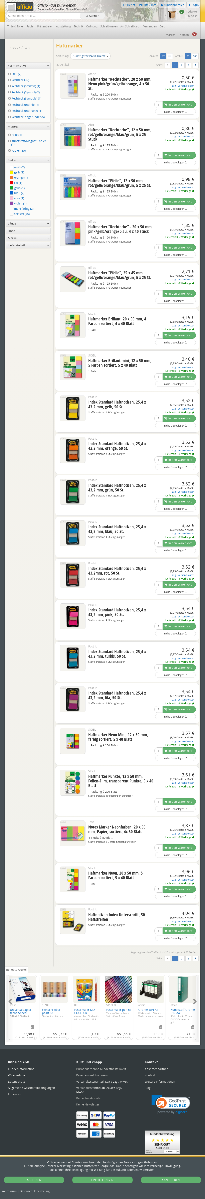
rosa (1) (17, 198)
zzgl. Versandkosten (183, 85)
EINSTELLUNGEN (102, 1180)
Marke (28, 238)
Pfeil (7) (15, 74)
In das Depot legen (175, 111)
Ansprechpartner (156, 1069)
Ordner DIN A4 (150, 1013)
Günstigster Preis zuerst (90, 56)
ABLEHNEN (34, 1180)
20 (188, 56)
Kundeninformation (21, 1069)
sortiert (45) (20, 214)
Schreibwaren (109, 26)
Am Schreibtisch (130, 26)
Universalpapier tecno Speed (20, 1013)
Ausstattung (63, 26)
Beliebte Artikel (16, 969)
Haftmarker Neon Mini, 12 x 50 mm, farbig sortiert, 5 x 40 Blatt (118, 737)
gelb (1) (17, 172)
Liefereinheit (28, 245)
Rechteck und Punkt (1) (26, 111)
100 (195, 56)
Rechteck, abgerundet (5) (27, 117)
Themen (183, 35)
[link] (171, 1104)
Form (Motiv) (28, 65)
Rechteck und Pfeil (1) (25, 105)
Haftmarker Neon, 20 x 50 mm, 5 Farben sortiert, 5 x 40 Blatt (115, 875)
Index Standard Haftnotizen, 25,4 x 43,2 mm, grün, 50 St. (117, 487)
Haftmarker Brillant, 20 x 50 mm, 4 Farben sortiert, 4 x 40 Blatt (117, 321)
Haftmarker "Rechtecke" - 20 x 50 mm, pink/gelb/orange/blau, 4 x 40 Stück (120, 229)
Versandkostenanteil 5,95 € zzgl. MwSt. (102, 1081)
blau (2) (17, 193)
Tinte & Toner (15, 26)
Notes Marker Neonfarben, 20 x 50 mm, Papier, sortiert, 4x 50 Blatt (117, 829)
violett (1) (18, 203)
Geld (162, 26)
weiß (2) (17, 167)
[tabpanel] (102, 1005)
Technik (78, 26)
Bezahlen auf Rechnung (92, 1075)
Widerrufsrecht (18, 1075)
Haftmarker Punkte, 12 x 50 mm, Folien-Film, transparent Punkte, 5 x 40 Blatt (120, 780)
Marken (171, 35)
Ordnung (91, 26)
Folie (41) (16, 135)
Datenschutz (35, 1191)
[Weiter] (196, 65)
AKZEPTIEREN (171, 1180)
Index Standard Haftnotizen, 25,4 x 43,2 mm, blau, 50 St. (117, 529)
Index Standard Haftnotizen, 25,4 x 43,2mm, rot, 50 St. (117, 571)
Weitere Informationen (160, 1081)
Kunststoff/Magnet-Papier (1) (28, 142)
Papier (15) (18, 150)
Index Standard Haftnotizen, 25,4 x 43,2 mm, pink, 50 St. (117, 612)
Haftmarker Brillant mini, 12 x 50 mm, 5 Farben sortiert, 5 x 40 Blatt (120, 363)
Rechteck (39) (19, 80)
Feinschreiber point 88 (52, 1013)
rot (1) (16, 183)
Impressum (9, 1191)
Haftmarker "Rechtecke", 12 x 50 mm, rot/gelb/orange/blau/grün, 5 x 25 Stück (120, 134)
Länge (28, 223)
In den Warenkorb (178, 104)
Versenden (150, 26)
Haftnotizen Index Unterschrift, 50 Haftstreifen (116, 917)
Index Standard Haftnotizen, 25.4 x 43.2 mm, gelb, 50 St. (117, 404)
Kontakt (150, 1075)
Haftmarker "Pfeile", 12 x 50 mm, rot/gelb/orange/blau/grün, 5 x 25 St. (119, 183)
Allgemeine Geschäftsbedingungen (31, 1088)
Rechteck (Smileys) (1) (25, 86)
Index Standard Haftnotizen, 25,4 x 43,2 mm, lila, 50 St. (117, 695)
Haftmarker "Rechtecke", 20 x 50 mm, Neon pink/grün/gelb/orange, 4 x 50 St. (120, 83)
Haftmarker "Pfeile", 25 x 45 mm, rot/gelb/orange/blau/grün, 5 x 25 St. (119, 275)
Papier (31, 26)
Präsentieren (45, 26)
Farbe (28, 160)
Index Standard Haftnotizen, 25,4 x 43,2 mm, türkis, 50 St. (117, 654)
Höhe (28, 231)
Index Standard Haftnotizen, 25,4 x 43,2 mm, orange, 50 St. (117, 446)
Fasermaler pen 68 (118, 1013)
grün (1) (17, 188)
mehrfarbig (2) (21, 208)
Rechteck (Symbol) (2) (25, 92)
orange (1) (19, 177)
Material (28, 127)
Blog (148, 1088)
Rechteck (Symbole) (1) (25, 98)
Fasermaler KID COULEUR (87, 1014)
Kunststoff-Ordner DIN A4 (183, 1016)
